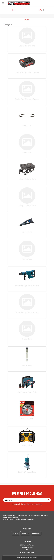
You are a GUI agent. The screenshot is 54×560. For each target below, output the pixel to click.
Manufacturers (36, 533)
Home (27, 20)
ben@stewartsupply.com (27, 552)
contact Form (25, 533)
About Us (15, 533)
